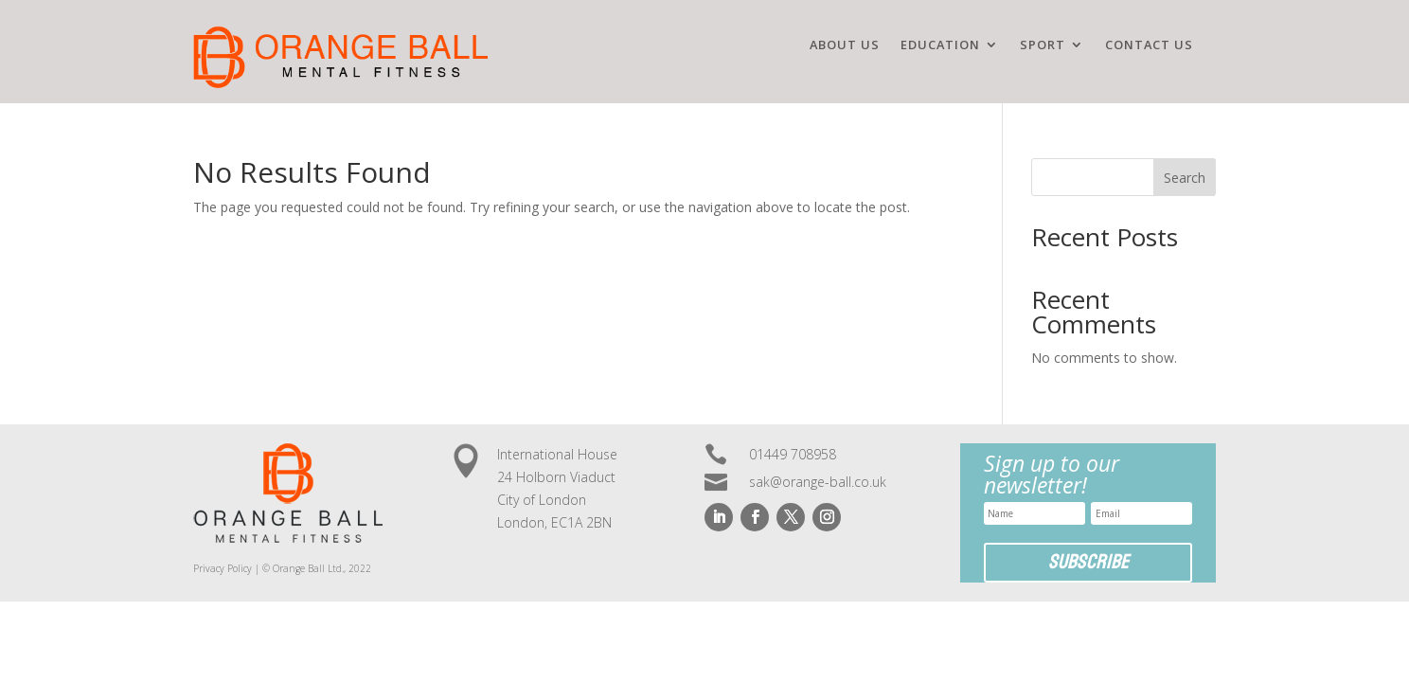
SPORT (1042, 45)
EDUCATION (940, 45)
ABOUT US (845, 45)
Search (1184, 178)
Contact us (1149, 45)
